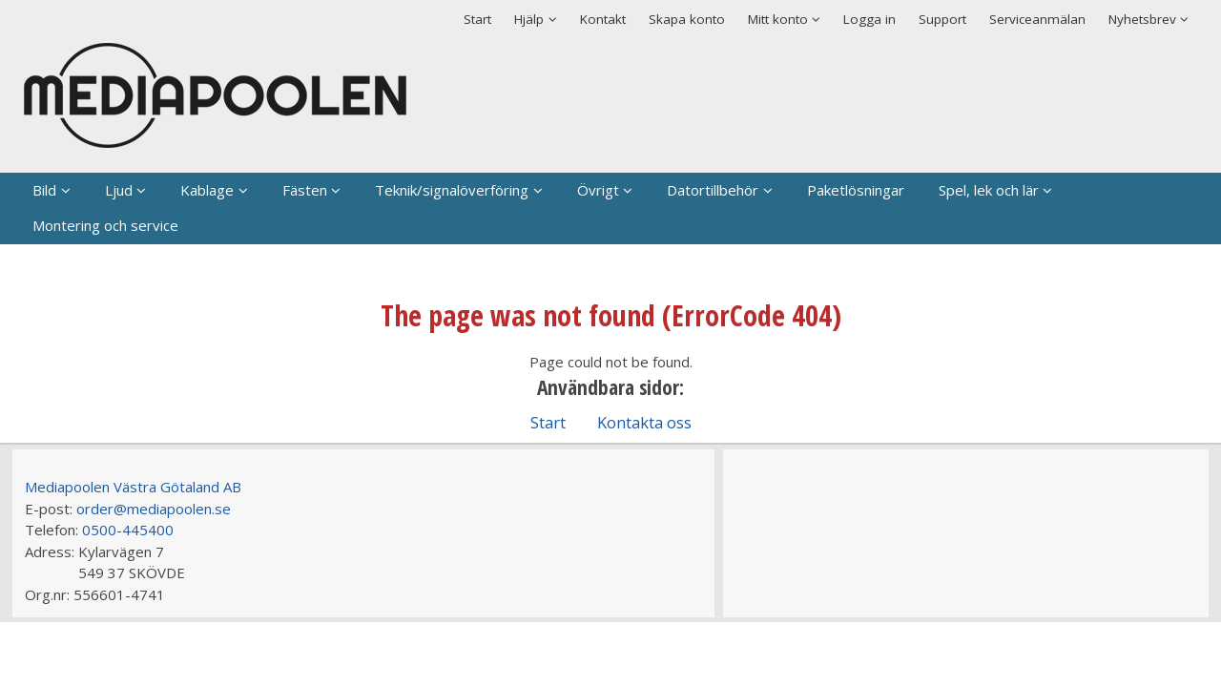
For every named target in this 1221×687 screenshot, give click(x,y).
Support (942, 19)
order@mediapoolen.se (153, 508)
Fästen (304, 189)
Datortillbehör (712, 189)
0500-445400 (128, 529)
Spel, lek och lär (989, 189)
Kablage (207, 189)
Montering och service (105, 225)
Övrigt (598, 189)
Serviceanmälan (1037, 19)
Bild (44, 189)
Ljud (119, 189)
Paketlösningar (855, 189)
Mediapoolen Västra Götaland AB (133, 486)
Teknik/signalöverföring (451, 189)
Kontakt (603, 19)
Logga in (869, 19)
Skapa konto (687, 19)
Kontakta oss (644, 422)
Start (477, 19)
